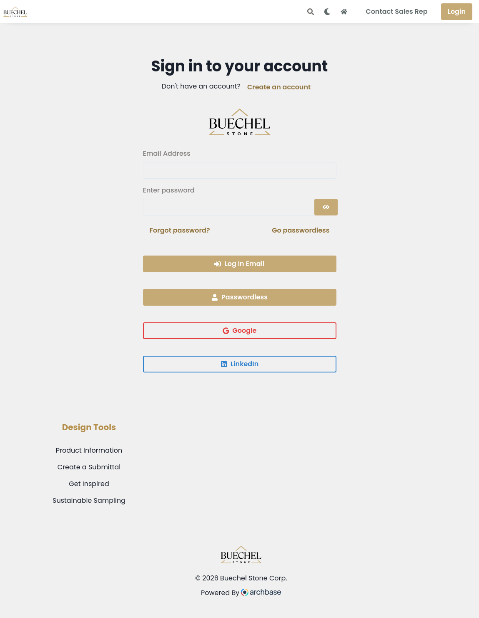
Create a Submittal (89, 467)
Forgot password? (180, 230)
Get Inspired (89, 484)
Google (240, 330)
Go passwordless (300, 230)
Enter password (169, 190)
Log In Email (239, 263)
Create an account (279, 87)
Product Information (89, 450)
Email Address (167, 153)
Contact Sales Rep (396, 11)
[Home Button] (344, 11)
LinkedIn (239, 364)
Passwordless (239, 297)
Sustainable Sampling (89, 500)
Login (457, 11)
